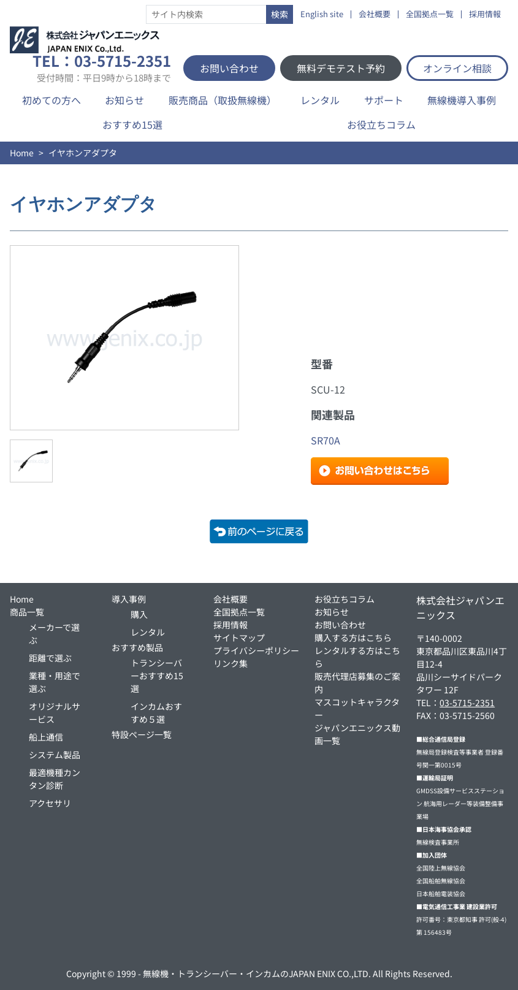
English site (321, 14)
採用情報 (485, 14)
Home (22, 153)
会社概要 (374, 14)
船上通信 (46, 737)
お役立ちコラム (381, 124)
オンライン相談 (457, 68)
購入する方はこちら (353, 637)
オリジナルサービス (54, 712)
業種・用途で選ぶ (54, 682)
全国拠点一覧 (430, 14)
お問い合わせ (229, 68)
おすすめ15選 (132, 124)
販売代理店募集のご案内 (357, 682)
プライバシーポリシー (256, 650)
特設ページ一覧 (142, 734)
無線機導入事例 (461, 100)
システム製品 (54, 754)
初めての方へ (51, 100)
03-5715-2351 (467, 702)
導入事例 (129, 599)
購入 (139, 614)
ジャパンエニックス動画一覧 (357, 734)
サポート (383, 100)
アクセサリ (50, 803)
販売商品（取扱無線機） (222, 100)
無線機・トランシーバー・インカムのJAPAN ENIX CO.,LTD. (257, 973)
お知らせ (124, 100)
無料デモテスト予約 (341, 68)
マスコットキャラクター (357, 708)
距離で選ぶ (50, 658)
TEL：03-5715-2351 (101, 68)
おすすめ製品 (137, 647)
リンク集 (230, 663)
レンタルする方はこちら (357, 656)
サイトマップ (239, 637)
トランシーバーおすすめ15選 (157, 676)
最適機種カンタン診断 (54, 778)
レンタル (320, 100)
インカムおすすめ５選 (156, 712)
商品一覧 (27, 612)
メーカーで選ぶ (54, 633)
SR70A (325, 440)
